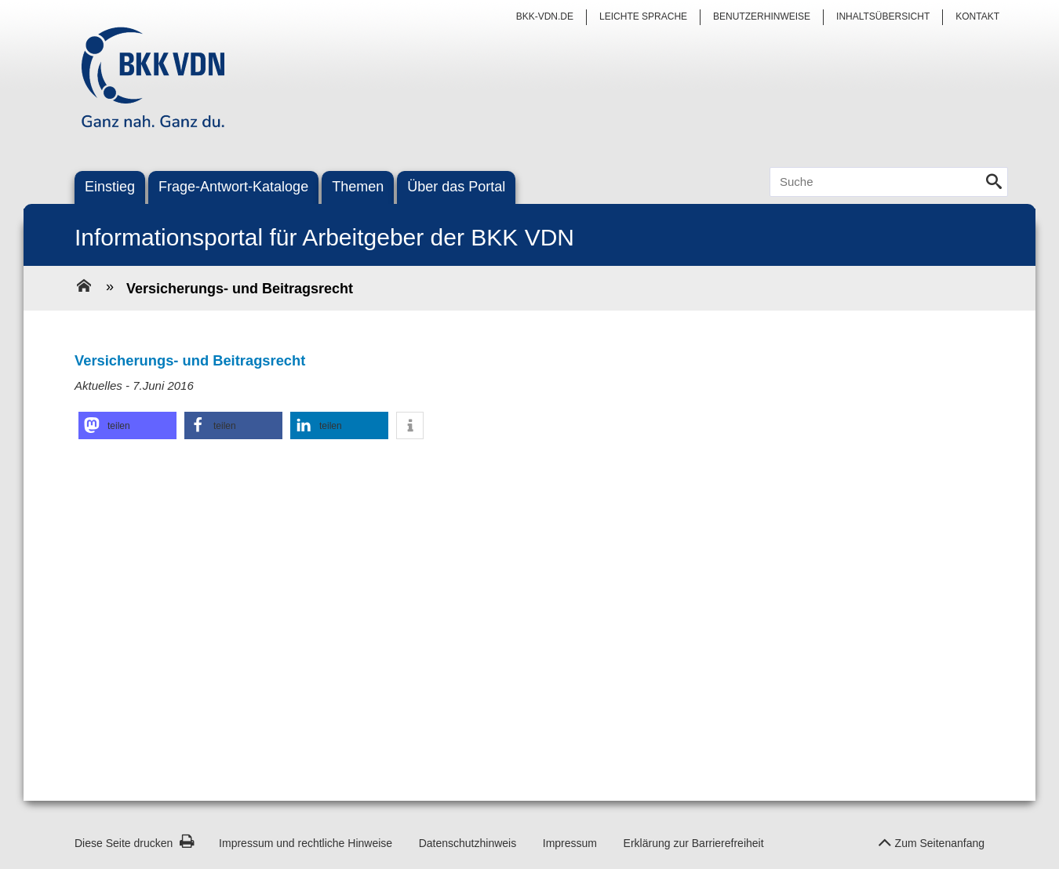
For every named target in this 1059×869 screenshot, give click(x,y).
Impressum (570, 843)
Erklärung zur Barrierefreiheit (694, 843)
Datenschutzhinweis (468, 843)
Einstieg (110, 187)
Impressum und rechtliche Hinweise (305, 843)
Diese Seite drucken (135, 843)
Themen (358, 187)
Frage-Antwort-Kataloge (233, 187)
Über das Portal (456, 187)
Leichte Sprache (643, 16)
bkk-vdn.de (544, 16)
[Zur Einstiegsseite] (84, 288)
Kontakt (977, 16)
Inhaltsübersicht (883, 16)
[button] (127, 425)
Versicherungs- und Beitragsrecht (239, 288)
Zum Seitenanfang (931, 839)
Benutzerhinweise (761, 16)
